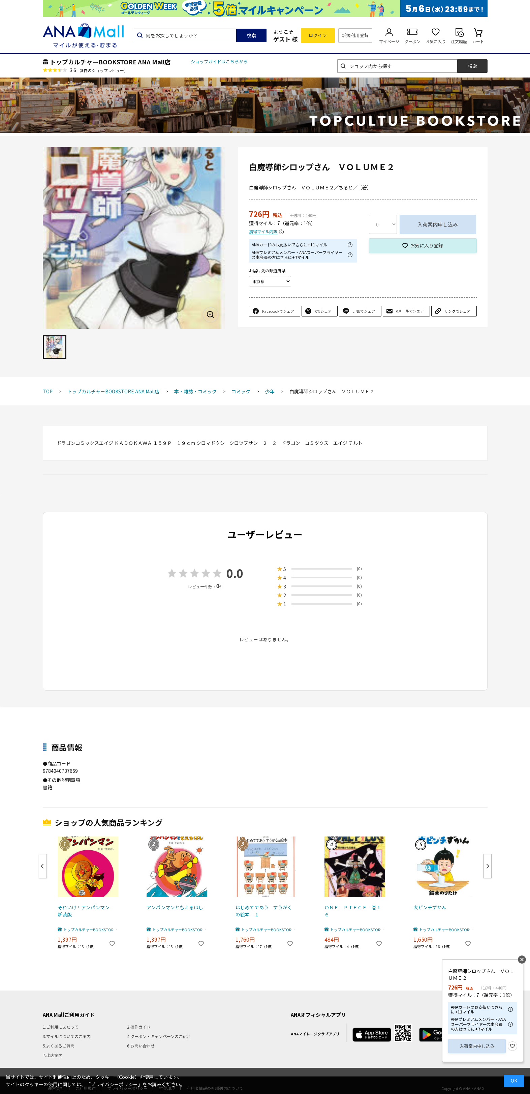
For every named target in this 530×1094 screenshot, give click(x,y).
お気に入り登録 (426, 245)
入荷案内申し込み (437, 224)
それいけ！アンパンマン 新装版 (86, 911)
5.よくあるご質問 (58, 1046)
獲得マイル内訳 (263, 231)
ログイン (318, 35)
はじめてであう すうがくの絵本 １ (264, 911)
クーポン (412, 41)
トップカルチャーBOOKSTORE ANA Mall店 (110, 61)
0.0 (234, 573)
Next (488, 866)
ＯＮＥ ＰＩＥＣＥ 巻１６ (352, 911)
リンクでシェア (457, 311)
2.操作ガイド (139, 1027)
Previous (43, 866)
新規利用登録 (355, 35)
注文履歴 (459, 41)
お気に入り (436, 41)
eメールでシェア (410, 310)
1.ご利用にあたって (60, 1027)
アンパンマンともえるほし (175, 907)
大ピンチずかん (429, 907)
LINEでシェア (363, 311)
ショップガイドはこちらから (219, 61)
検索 (251, 35)
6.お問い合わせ (141, 1046)
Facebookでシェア (278, 311)
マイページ (389, 41)
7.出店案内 (52, 1055)
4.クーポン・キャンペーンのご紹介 (159, 1036)
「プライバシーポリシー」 (114, 1084)
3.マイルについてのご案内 (67, 1036)
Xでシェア (323, 311)
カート (478, 41)
